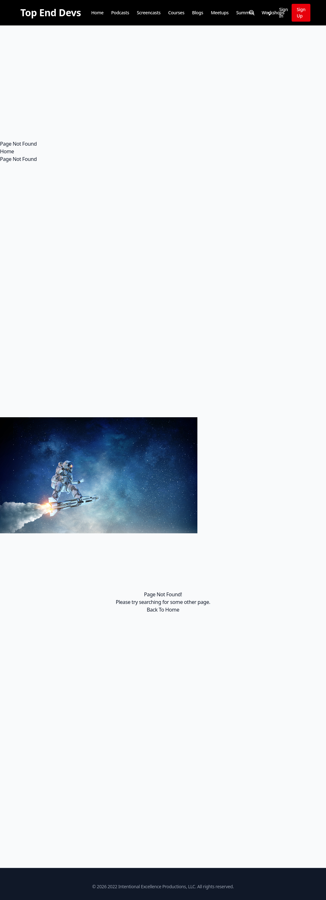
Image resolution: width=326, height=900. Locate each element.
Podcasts (120, 13)
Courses (176, 13)
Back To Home (163, 609)
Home (97, 13)
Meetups (220, 13)
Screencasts (149, 13)
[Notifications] (268, 12)
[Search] (252, 12)
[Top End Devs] (50, 12)
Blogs (197, 13)
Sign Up (301, 12)
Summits (245, 13)
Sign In (283, 12)
